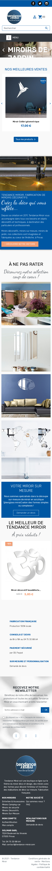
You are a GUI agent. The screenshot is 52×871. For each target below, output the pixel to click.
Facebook (33, 3)
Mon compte (8, 825)
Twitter (40, 3)
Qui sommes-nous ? (35, 801)
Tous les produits (26, 139)
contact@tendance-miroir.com (21, 844)
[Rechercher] (26, 28)
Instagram (46, 3)
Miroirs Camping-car (11, 804)
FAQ (28, 804)
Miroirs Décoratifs (10, 810)
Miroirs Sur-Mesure (10, 813)
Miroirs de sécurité (10, 807)
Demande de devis (34, 825)
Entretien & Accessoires (13, 801)
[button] (19, 244)
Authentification (9, 822)
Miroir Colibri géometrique (26, 122)
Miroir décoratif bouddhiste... (26, 590)
